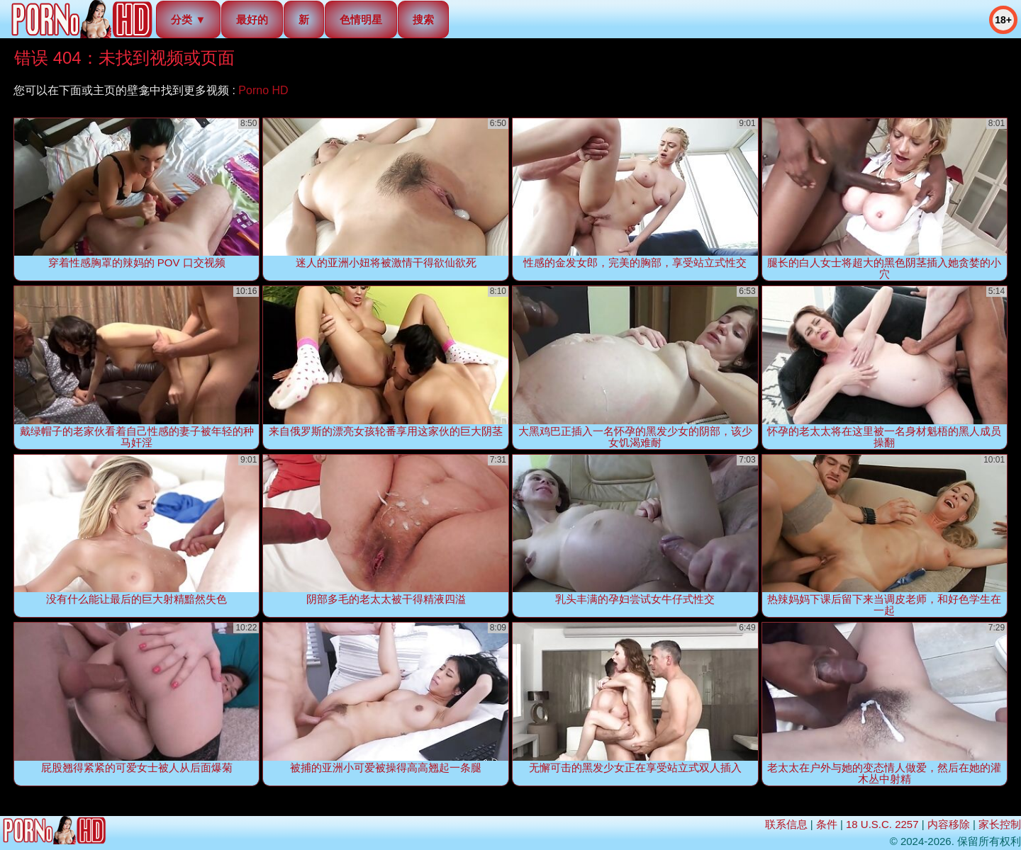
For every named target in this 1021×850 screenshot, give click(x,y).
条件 (826, 824)
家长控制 (999, 824)
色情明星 (361, 19)
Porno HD (263, 90)
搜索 (423, 19)
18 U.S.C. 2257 (882, 824)
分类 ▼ (188, 19)
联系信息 (786, 824)
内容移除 (948, 824)
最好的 (252, 19)
